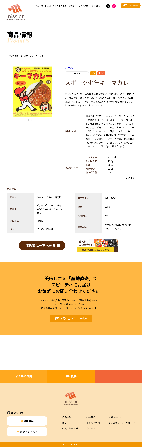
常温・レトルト (27, 431)
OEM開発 (72, 6)
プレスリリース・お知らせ (121, 422)
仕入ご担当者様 (59, 6)
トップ (10, 55)
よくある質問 (84, 6)
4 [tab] (37, 120)
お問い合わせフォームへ (74, 318)
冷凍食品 (27, 421)
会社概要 (71, 376)
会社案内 (96, 6)
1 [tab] (28, 120)
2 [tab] (31, 120)
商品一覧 (39, 6)
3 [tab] (34, 120)
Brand (48, 6)
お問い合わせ (133, 5)
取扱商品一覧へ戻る (40, 245)
